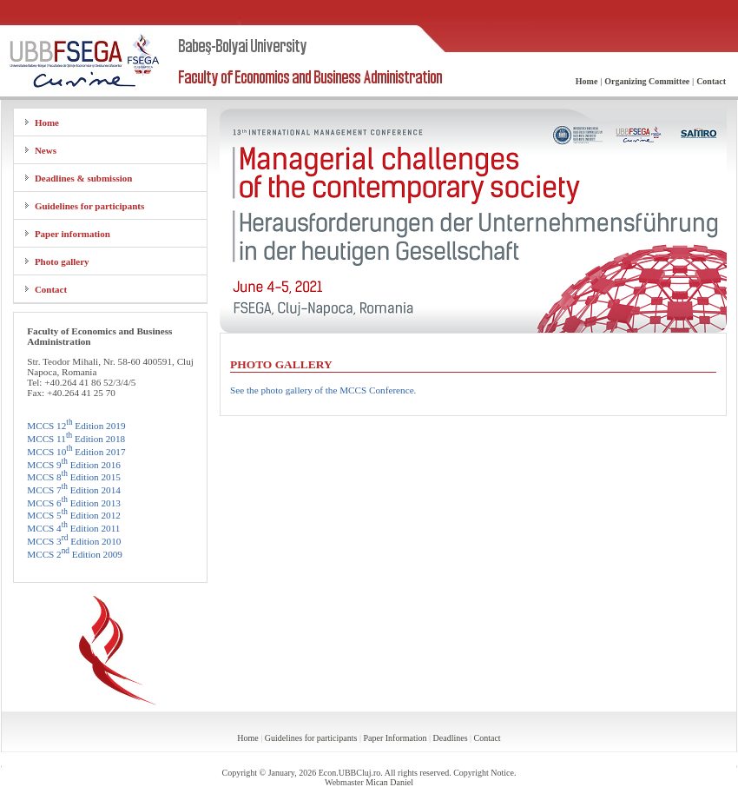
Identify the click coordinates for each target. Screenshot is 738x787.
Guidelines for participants (89, 206)
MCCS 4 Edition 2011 (73, 528)
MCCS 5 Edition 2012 (74, 515)
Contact (51, 289)
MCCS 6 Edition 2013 (74, 503)
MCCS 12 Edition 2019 (76, 425)
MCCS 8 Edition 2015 (74, 477)
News (45, 150)
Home (47, 122)
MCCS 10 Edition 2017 (76, 451)
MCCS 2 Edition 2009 (74, 554)
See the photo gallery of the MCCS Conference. (323, 390)
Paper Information (394, 738)
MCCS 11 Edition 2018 (76, 438)
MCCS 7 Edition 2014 (74, 490)
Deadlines (450, 738)
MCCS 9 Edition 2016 (74, 465)
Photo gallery (62, 261)
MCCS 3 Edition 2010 (74, 541)
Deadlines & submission (83, 178)
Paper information (72, 233)
